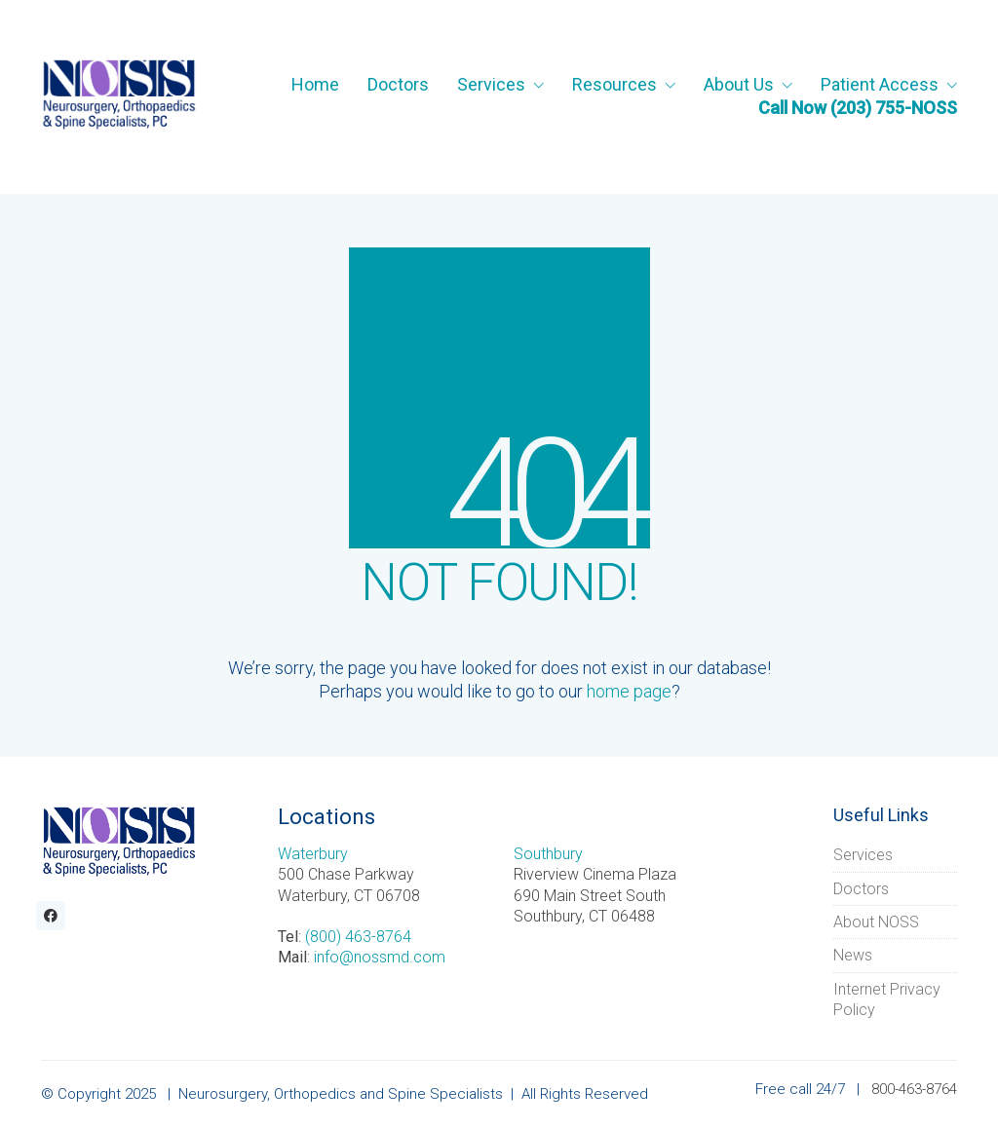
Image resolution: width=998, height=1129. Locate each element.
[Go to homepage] (119, 96)
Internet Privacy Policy (886, 999)
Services (863, 855)
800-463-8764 (914, 1089)
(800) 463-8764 (358, 936)
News (852, 955)
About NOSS (876, 922)
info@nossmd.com (379, 957)
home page (629, 691)
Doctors (861, 889)
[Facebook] (50, 915)
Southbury (548, 854)
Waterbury (313, 854)
